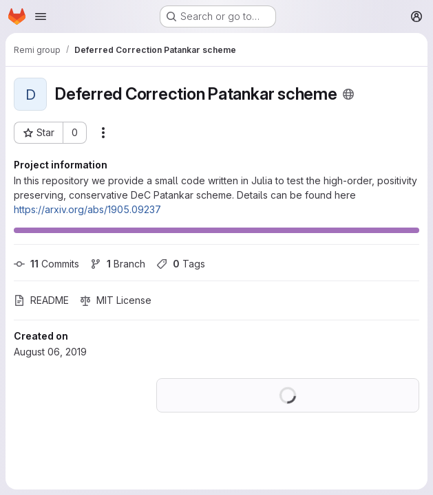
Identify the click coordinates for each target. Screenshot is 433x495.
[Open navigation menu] (41, 17)
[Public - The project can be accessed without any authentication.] (348, 94)
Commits (46, 264)
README (41, 300)
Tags (180, 264)
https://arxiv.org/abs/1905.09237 (87, 209)
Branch (117, 264)
